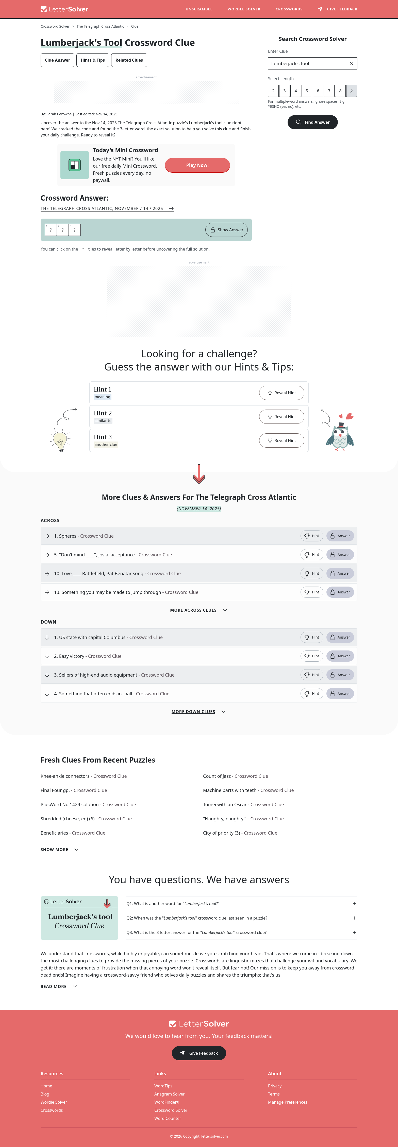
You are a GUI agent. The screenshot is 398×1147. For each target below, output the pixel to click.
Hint (311, 529)
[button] (199, 385)
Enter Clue (278, 51)
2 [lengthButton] (273, 91)
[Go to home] (199, 1016)
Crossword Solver (170, 1103)
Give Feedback (199, 1046)
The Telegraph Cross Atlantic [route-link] (100, 26)
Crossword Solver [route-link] (55, 26)
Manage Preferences (287, 1095)
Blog (45, 1087)
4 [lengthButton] (295, 91)
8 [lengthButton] (340, 91)
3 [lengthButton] (284, 91)
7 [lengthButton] (329, 91)
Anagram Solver (169, 1087)
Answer (339, 529)
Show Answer (226, 223)
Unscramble (199, 9)
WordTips (163, 1079)
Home (46, 1079)
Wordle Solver (244, 9)
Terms (274, 1087)
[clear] (351, 63)
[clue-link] (175, 528)
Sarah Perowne (59, 114)
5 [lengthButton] (307, 91)
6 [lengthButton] (318, 91)
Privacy (274, 1079)
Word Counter (167, 1111)
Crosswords (289, 9)
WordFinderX (166, 1095)
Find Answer (313, 122)
